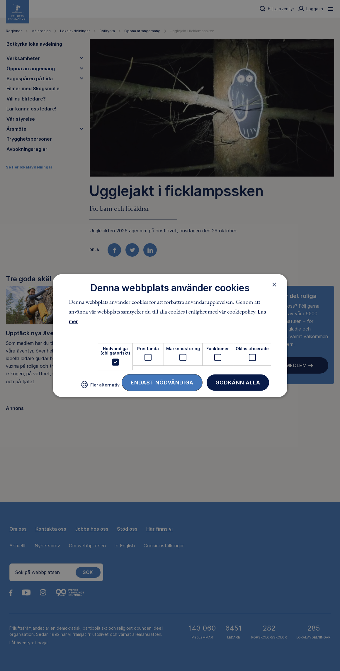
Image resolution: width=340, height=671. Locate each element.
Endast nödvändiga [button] (162, 382)
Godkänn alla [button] (237, 382)
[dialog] (170, 335)
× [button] (274, 284)
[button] (100, 387)
